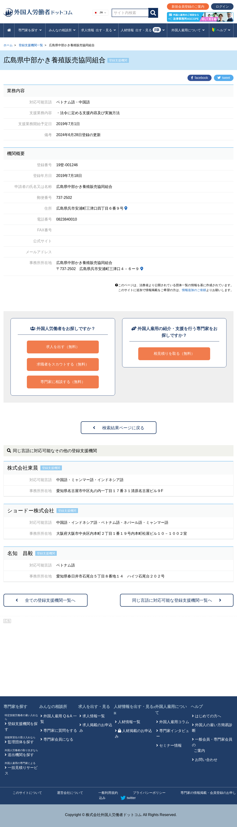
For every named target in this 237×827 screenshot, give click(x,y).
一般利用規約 (108, 793)
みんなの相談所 (53, 706)
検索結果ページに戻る (118, 428)
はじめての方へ (208, 716)
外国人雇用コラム (174, 722)
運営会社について (70, 793)
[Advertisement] (118, 659)
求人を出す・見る (94, 706)
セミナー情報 (170, 745)
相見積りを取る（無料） (174, 353)
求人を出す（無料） (63, 347)
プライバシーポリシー (149, 793)
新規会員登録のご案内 (188, 6)
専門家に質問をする (60, 730)
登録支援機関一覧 (31, 45)
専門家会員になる (58, 739)
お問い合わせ (206, 760)
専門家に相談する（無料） (62, 382)
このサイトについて (27, 793)
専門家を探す (15, 706)
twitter (128, 798)
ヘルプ (197, 706)
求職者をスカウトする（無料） (63, 364)
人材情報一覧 (129, 722)
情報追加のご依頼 (194, 290)
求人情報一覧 (93, 716)
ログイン (222, 6)
